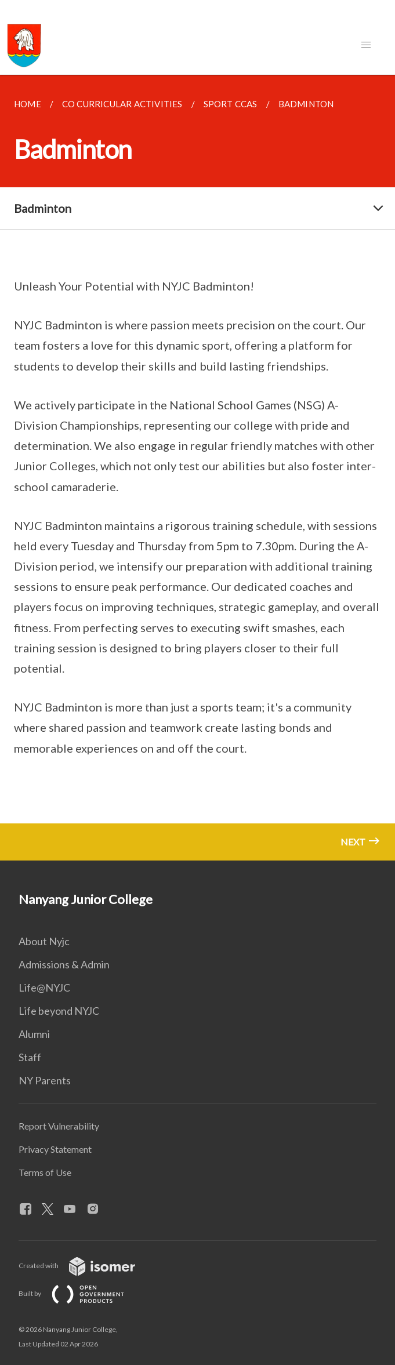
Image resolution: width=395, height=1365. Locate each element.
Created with (86, 1265)
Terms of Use (45, 1172)
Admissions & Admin (64, 964)
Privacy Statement (55, 1149)
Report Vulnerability (59, 1125)
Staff (30, 1057)
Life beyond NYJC (59, 1010)
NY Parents (45, 1080)
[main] (197, 468)
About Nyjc (44, 941)
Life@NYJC (44, 987)
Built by (81, 1293)
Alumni (34, 1034)
